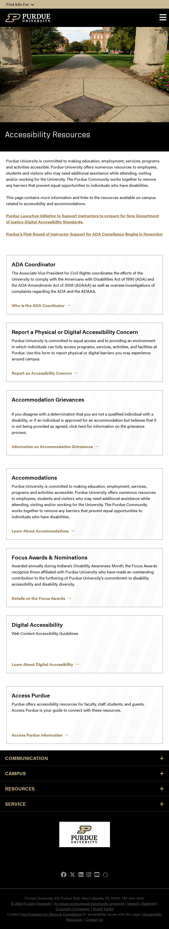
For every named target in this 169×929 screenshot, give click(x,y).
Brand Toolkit (103, 908)
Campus (84, 773)
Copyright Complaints (73, 908)
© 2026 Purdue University (31, 903)
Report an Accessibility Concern (42, 373)
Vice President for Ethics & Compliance (50, 914)
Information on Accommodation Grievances (52, 446)
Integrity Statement (141, 903)
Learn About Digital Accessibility (42, 664)
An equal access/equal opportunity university (89, 903)
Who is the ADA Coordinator (38, 305)
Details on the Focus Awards (38, 598)
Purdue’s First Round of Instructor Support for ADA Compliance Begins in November (84, 234)
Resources (84, 788)
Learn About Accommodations (40, 531)
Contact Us (94, 919)
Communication (84, 758)
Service (84, 803)
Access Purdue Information (37, 735)
